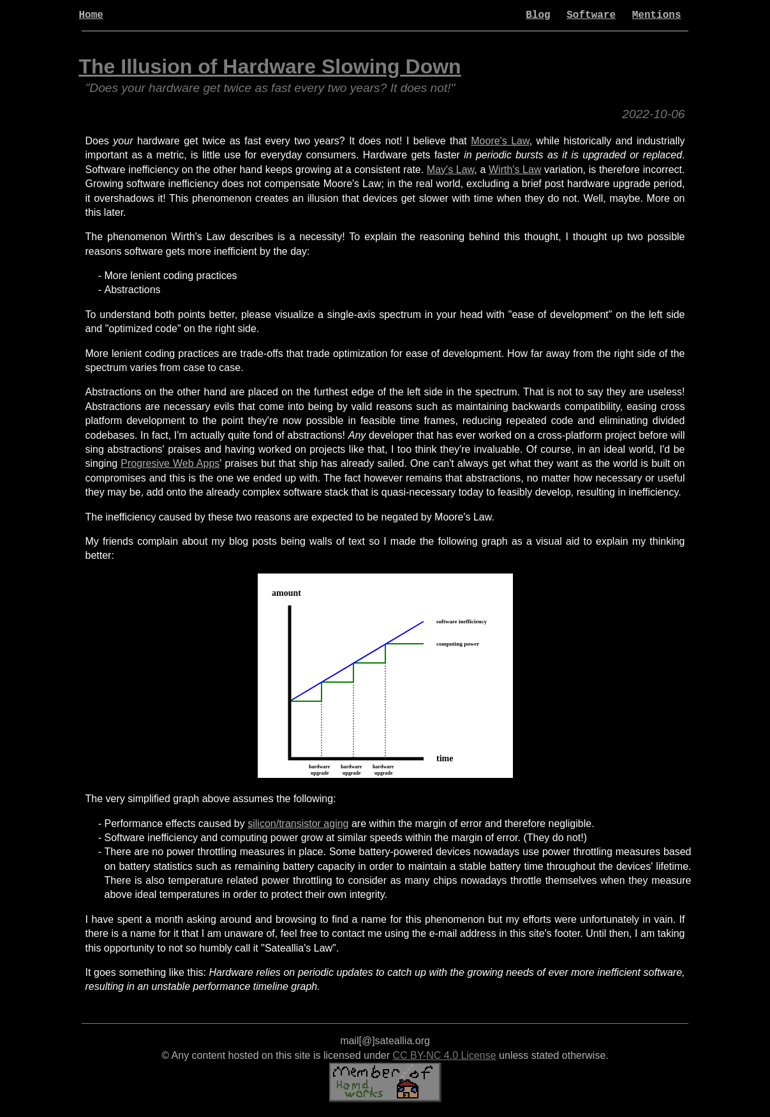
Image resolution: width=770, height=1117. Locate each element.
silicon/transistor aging (298, 823)
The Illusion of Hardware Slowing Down (270, 66)
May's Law (450, 169)
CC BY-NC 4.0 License (444, 1055)
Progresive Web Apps (170, 463)
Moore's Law (500, 140)
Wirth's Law (515, 169)
